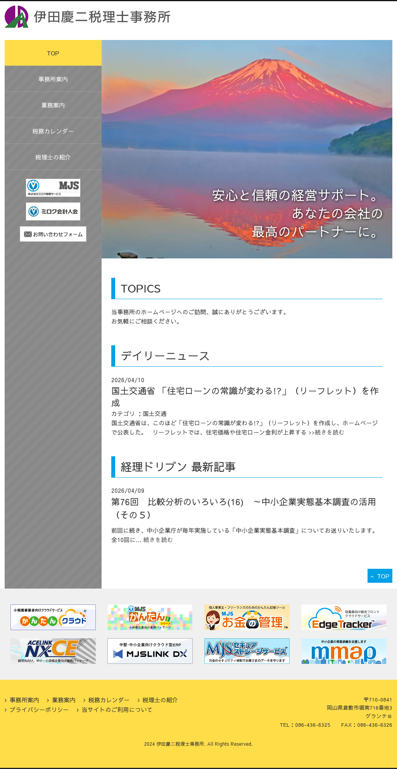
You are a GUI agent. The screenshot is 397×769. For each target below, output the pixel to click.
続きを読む (158, 539)
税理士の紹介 (53, 157)
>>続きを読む (326, 432)
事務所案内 (53, 79)
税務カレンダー (53, 131)
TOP (53, 53)
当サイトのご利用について (117, 709)
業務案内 (53, 105)
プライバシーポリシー (39, 709)
